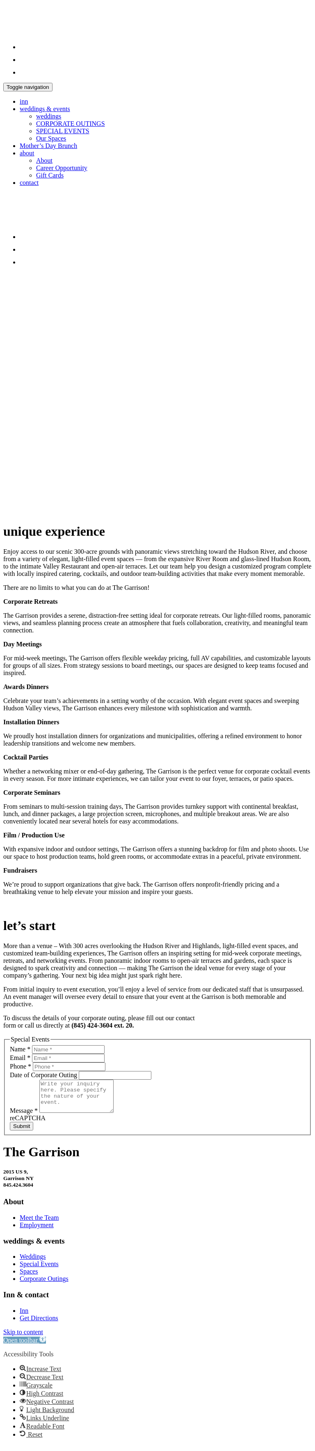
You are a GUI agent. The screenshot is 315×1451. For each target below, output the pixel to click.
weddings (48, 116)
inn (24, 101)
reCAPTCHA (28, 1124)
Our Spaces (51, 138)
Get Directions (39, 1324)
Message (24, 1116)
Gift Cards (50, 175)
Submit (21, 1132)
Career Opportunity (61, 167)
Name (21, 1049)
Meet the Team (39, 1223)
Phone (21, 1066)
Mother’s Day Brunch (48, 145)
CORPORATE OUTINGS (70, 123)
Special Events (39, 1270)
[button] (24, 1346)
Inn (24, 1316)
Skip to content (23, 1338)
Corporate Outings (44, 1284)
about (27, 153)
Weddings (33, 1262)
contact (29, 182)
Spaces (29, 1277)
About (44, 160)
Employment (37, 1231)
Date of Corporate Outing (44, 1074)
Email (21, 1057)
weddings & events (45, 108)
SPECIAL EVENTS (62, 130)
